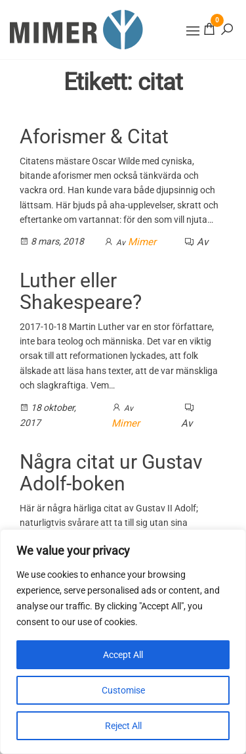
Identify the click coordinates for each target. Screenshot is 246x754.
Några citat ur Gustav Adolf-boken (111, 472)
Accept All (123, 654)
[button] (192, 31)
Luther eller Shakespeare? (81, 291)
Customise (123, 690)
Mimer (142, 242)
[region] (123, 641)
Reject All (123, 725)
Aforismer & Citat (94, 136)
